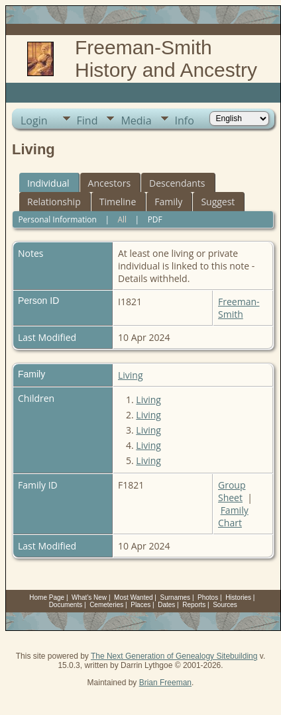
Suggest (218, 201)
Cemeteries (106, 604)
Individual (48, 183)
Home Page (46, 597)
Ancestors (109, 183)
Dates (166, 604)
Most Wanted (133, 597)
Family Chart (233, 516)
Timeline (118, 201)
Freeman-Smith (239, 307)
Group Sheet (231, 491)
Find (87, 120)
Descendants (177, 183)
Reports (193, 604)
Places (140, 604)
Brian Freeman (165, 682)
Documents (66, 604)
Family (168, 201)
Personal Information (57, 219)
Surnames (175, 597)
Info (184, 120)
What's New (89, 597)
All (122, 219)
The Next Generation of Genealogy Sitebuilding (174, 656)
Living (130, 375)
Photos (207, 597)
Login (34, 120)
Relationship (54, 201)
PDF (155, 219)
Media (136, 120)
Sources (225, 604)
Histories (238, 597)
